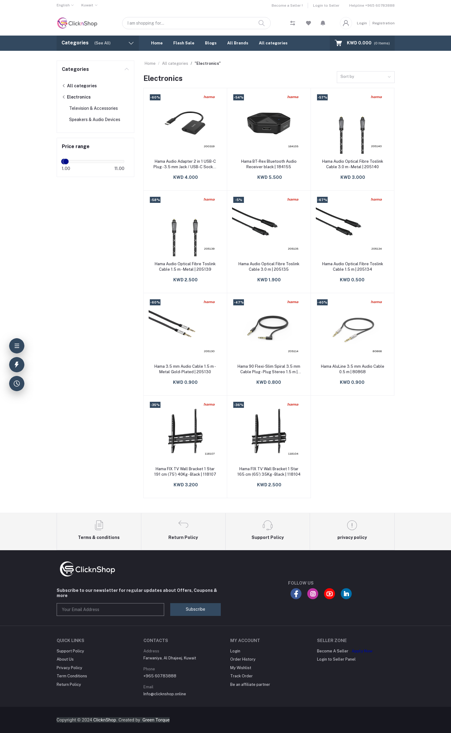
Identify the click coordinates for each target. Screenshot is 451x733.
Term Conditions (72, 676)
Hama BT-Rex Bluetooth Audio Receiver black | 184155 (269, 164)
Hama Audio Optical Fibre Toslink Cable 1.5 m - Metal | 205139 (185, 267)
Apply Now (362, 651)
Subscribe (195, 609)
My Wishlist (240, 667)
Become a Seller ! (287, 5)
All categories (273, 43)
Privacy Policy (69, 667)
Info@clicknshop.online (164, 694)
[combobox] (366, 77)
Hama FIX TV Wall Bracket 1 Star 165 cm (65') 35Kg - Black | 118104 (269, 472)
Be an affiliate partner (250, 684)
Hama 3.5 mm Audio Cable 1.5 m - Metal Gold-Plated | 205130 (185, 369)
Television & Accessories (93, 108)
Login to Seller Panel (336, 659)
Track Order (241, 676)
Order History (242, 659)
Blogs (211, 43)
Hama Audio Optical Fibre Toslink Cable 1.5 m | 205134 (352, 267)
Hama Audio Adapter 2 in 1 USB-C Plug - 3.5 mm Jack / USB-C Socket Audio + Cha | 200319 (185, 164)
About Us (65, 659)
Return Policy (69, 684)
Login (362, 23)
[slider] (66, 161)
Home (157, 43)
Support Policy (70, 651)
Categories (75, 69)
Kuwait (87, 5)
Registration (383, 23)
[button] (323, 23)
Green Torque (156, 720)
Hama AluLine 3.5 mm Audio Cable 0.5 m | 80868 (352, 369)
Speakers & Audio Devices (94, 119)
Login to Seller (326, 5)
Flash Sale (183, 43)
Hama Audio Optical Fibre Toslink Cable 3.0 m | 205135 (268, 267)
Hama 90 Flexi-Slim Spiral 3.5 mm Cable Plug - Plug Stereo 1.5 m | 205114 (269, 369)
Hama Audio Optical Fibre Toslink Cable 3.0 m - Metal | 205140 (352, 164)
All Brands (237, 43)
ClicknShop (104, 720)
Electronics (76, 97)
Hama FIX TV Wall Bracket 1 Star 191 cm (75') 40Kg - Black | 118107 (185, 472)
